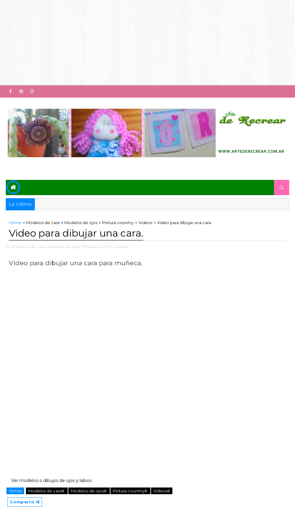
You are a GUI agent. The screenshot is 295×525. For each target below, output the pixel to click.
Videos (145, 222)
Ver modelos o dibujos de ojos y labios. (50, 480)
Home (15, 222)
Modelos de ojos (80, 222)
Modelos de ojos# (89, 490)
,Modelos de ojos (63, 246)
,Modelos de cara (28, 246)
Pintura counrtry (118, 222)
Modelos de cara (42, 222)
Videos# (161, 490)
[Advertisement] (147, 42)
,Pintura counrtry (97, 246)
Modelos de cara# (46, 490)
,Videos (121, 246)
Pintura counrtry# (130, 490)
